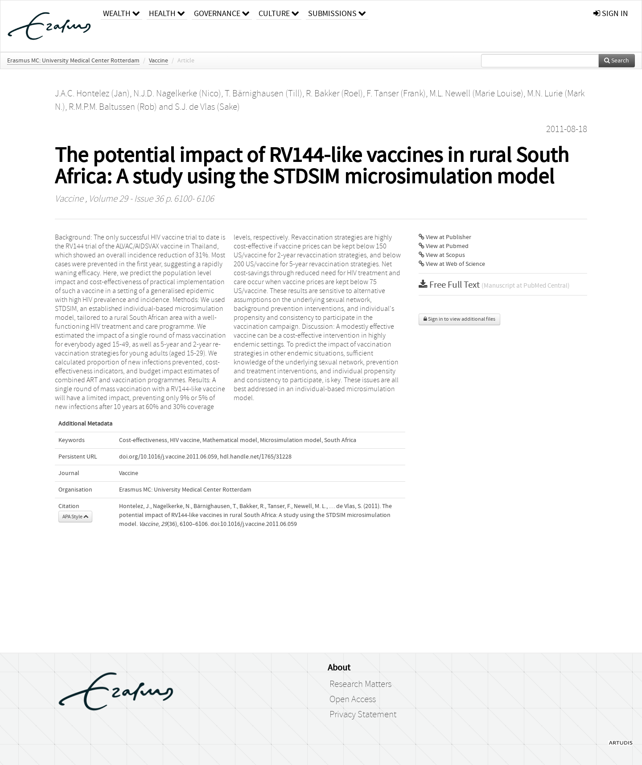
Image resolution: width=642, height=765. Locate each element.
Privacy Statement (362, 714)
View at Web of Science (452, 264)
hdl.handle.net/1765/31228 (256, 456)
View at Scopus (442, 255)
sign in (610, 13)
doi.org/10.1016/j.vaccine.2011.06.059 (168, 456)
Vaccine (158, 60)
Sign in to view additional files (459, 319)
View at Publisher (445, 237)
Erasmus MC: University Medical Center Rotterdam (73, 60)
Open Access (352, 699)
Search (616, 60)
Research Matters (360, 684)
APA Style (75, 516)
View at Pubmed (444, 246)
